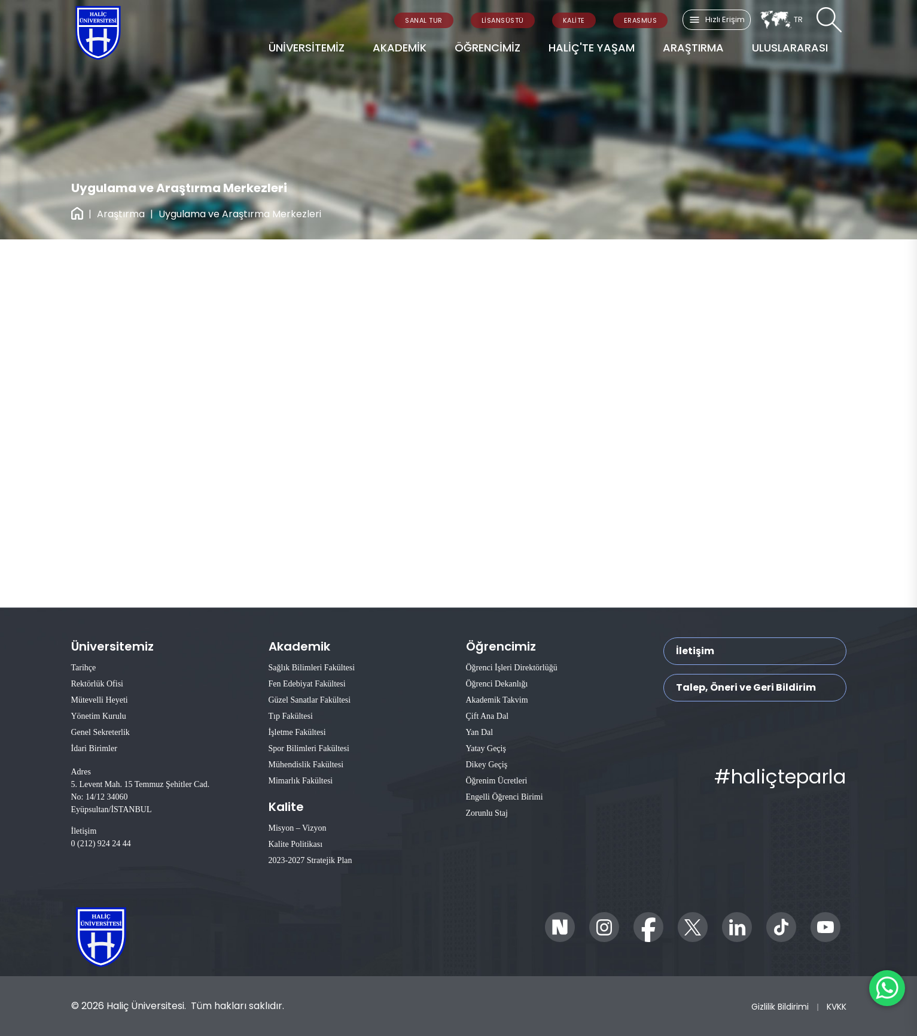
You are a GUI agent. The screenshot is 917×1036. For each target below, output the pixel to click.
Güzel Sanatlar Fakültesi (310, 699)
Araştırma (121, 214)
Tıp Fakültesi (291, 716)
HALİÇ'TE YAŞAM (592, 47)
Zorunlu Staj (487, 813)
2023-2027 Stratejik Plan (310, 860)
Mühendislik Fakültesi (306, 764)
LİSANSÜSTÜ (503, 20)
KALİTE (574, 20)
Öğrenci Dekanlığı (497, 683)
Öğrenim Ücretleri (497, 780)
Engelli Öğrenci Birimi (504, 796)
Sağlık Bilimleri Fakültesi (312, 667)
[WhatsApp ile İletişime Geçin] (887, 988)
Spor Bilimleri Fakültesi (309, 748)
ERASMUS (640, 20)
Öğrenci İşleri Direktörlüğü (511, 667)
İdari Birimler (94, 748)
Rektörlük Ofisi (97, 683)
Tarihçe (83, 667)
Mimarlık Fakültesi (301, 780)
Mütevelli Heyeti (99, 699)
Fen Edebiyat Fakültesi (307, 683)
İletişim (695, 651)
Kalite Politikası (296, 844)
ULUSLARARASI (790, 47)
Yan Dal (479, 732)
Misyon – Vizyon (298, 828)
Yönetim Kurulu (98, 716)
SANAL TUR (424, 20)
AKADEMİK (399, 47)
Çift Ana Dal (487, 716)
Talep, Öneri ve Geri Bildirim (746, 687)
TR (781, 20)
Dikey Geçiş (487, 764)
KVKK (836, 1007)
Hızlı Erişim (716, 20)
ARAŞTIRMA (693, 47)
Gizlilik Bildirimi (780, 1007)
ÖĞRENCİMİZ (487, 47)
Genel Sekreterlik (100, 732)
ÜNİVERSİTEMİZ (307, 47)
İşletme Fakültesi (297, 732)
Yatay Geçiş (486, 748)
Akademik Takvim (497, 699)
